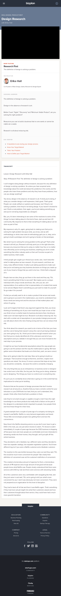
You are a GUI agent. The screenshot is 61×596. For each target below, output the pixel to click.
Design (8, 15)
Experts (45, 521)
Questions (45, 518)
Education (16, 515)
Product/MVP (17, 15)
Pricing (16, 533)
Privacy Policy (45, 536)
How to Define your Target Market (18, 153)
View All (16, 523)
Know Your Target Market (15, 147)
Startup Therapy (45, 523)
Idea (3, 15)
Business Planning (16, 518)
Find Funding (16, 521)
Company (16, 530)
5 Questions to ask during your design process (22, 144)
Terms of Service (45, 533)
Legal (45, 530)
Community (45, 515)
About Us (16, 536)
